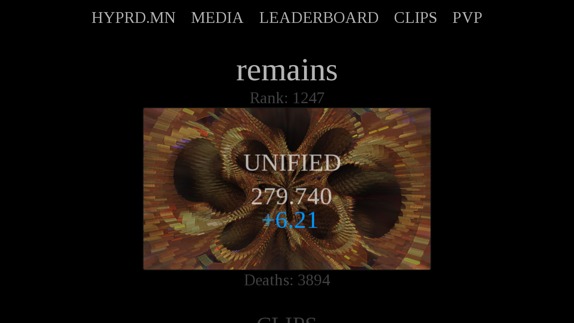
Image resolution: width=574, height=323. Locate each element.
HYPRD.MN (133, 17)
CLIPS (415, 17)
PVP (467, 17)
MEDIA (217, 17)
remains (287, 69)
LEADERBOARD (319, 17)
